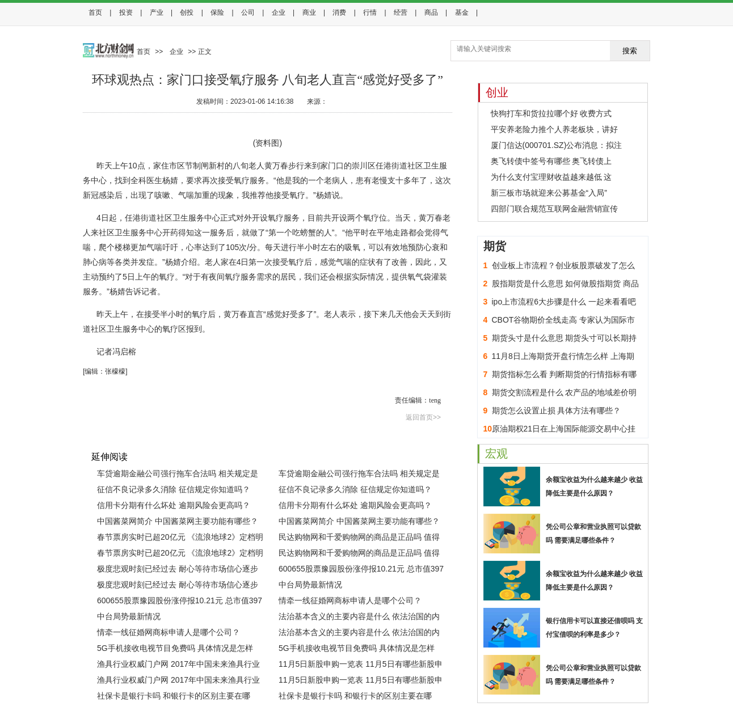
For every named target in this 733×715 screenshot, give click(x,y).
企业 (278, 12)
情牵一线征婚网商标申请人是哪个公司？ (350, 600)
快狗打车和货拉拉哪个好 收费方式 (551, 113)
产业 (156, 12)
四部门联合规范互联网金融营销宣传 (554, 208)
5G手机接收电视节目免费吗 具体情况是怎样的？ (175, 650)
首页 (95, 12)
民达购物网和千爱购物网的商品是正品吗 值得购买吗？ (359, 538)
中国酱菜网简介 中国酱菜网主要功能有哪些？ (177, 521)
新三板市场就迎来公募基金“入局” (549, 192)
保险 (217, 12)
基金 (462, 12)
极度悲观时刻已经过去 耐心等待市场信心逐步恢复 (177, 570)
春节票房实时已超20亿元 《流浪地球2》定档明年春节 (180, 538)
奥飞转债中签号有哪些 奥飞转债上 (551, 161)
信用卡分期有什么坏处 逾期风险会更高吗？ (173, 505)
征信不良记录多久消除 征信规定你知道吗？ (173, 489)
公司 (248, 12)
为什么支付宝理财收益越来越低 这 (551, 176)
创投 (186, 12)
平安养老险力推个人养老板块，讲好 (554, 129)
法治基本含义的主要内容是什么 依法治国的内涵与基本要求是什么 (359, 618)
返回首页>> (423, 417)
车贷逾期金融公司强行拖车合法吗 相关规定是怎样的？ (177, 475)
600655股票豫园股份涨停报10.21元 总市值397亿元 (361, 570)
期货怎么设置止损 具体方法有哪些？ (556, 410)
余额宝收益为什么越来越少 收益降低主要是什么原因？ (594, 486)
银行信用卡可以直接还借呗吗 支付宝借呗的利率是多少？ (594, 627)
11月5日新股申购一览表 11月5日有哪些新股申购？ (361, 665)
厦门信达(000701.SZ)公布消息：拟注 (556, 145)
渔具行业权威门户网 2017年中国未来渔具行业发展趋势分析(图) (178, 665)
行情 (370, 12)
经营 (400, 12)
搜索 (629, 50)
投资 (126, 12)
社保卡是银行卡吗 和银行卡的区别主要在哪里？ (173, 697)
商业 (309, 12)
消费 (339, 12)
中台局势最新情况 (310, 584)
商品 (431, 12)
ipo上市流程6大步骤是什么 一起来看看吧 (564, 301)
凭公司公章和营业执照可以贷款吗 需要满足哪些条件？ (593, 533)
